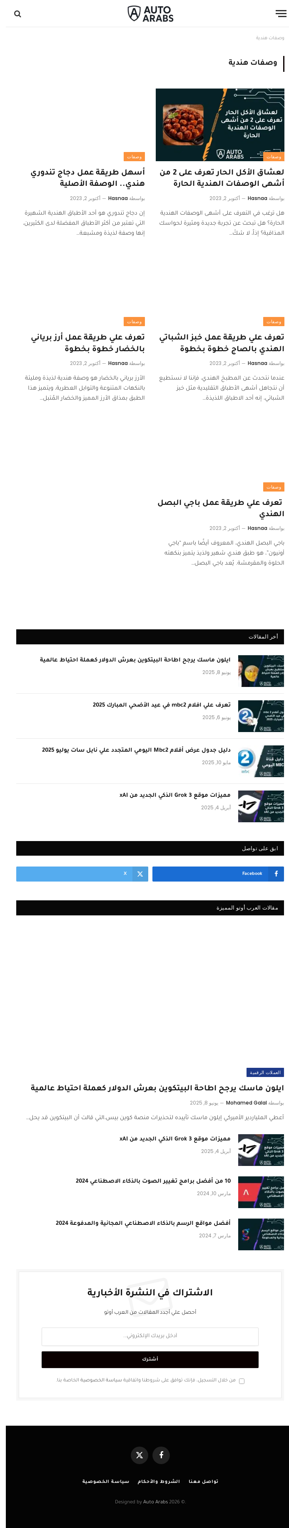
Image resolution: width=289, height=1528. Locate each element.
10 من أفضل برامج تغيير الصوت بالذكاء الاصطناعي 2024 (147, 1181)
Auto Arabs (149, 1502)
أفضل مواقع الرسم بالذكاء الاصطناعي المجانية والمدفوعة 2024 (137, 1224)
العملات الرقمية (259, 1072)
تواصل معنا (197, 1482)
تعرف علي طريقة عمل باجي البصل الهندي (215, 509)
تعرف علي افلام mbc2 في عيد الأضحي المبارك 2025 (156, 705)
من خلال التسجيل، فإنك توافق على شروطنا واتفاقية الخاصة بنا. (144, 1380)
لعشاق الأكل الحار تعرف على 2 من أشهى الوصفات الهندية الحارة (216, 179)
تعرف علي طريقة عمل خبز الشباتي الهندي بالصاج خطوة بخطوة (216, 344)
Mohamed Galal (240, 1102)
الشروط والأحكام (153, 1482)
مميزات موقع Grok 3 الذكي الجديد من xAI (169, 796)
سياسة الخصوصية (95, 1380)
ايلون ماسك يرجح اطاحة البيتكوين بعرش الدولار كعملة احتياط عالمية (129, 660)
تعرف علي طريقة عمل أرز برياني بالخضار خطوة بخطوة (82, 344)
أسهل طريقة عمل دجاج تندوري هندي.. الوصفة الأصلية (82, 179)
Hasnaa (252, 198)
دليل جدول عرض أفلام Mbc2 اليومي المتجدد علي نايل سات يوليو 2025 (130, 751)
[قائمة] (275, 13)
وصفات (268, 156)
